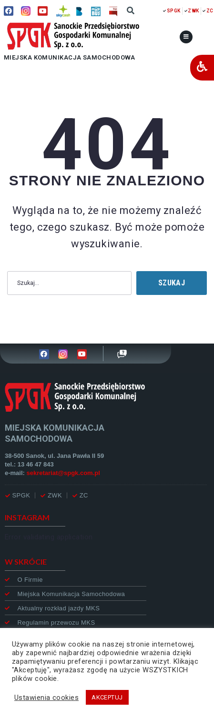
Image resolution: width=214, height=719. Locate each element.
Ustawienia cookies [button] (46, 697)
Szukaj (171, 282)
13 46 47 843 (36, 464)
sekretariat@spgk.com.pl (63, 472)
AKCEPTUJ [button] (107, 697)
